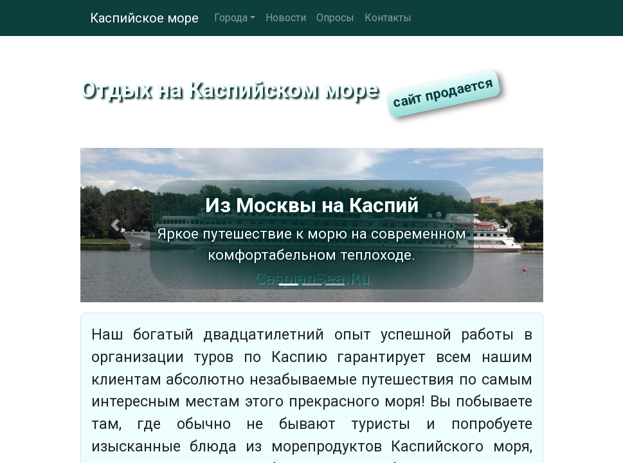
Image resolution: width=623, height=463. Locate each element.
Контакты (388, 18)
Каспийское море (144, 18)
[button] (115, 225)
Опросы (335, 18)
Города (231, 18)
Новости (286, 18)
